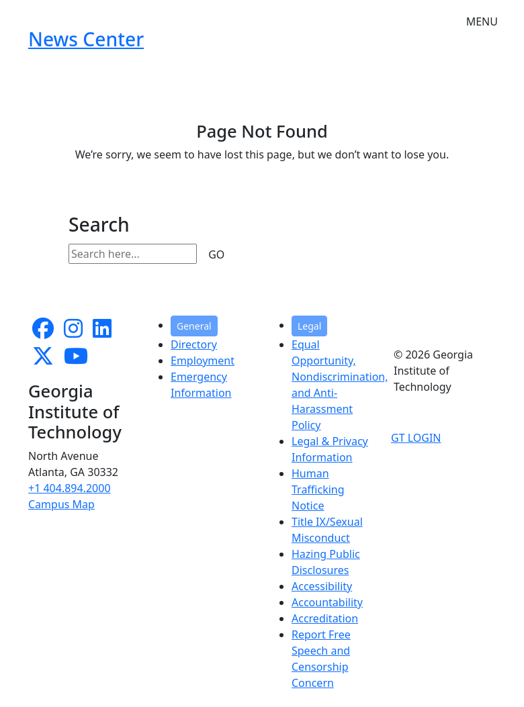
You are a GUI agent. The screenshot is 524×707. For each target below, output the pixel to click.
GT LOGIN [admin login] (416, 437)
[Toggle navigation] (482, 13)
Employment (202, 360)
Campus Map (61, 504)
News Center (86, 39)
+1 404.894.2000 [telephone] (69, 488)
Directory (194, 344)
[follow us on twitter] (43, 359)
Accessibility (322, 586)
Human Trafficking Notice (318, 489)
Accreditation (325, 618)
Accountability (327, 602)
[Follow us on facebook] (43, 332)
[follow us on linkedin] (102, 332)
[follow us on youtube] (76, 359)
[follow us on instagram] (73, 332)
